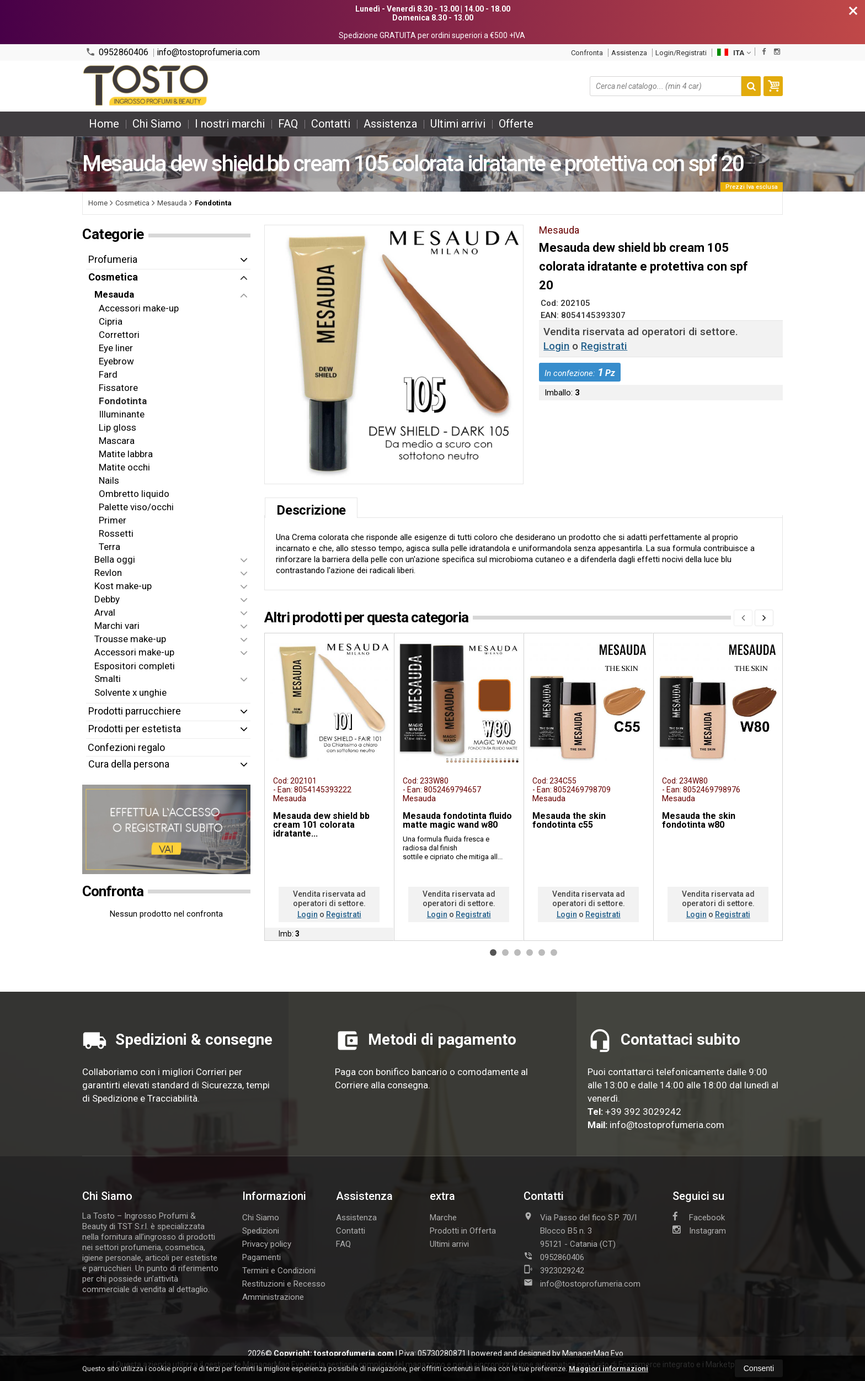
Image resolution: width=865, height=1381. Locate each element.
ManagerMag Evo (592, 1353)
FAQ (288, 123)
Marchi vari (117, 625)
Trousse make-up (130, 638)
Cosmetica (113, 277)
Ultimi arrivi (457, 123)
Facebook (698, 1217)
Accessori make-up (134, 652)
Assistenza (629, 53)
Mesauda (114, 294)
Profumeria (112, 259)
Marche (443, 1218)
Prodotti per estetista (134, 728)
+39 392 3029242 (643, 1111)
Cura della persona (128, 764)
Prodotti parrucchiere (134, 711)
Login (556, 346)
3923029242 (554, 1270)
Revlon (108, 572)
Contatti (330, 123)
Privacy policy (266, 1244)
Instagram (699, 1230)
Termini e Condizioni (279, 1271)
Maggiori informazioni (608, 1368)
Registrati (604, 346)
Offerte (516, 123)
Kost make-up (123, 585)
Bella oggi (114, 559)
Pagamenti (261, 1257)
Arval (104, 612)
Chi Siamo (156, 123)
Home (104, 123)
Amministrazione (273, 1297)
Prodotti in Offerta (463, 1231)
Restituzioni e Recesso (283, 1284)
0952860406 (117, 52)
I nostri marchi (230, 123)
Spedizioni (260, 1231)
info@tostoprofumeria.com (208, 52)
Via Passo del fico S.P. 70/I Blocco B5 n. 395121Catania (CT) (580, 1230)
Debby (107, 599)
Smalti (107, 678)
